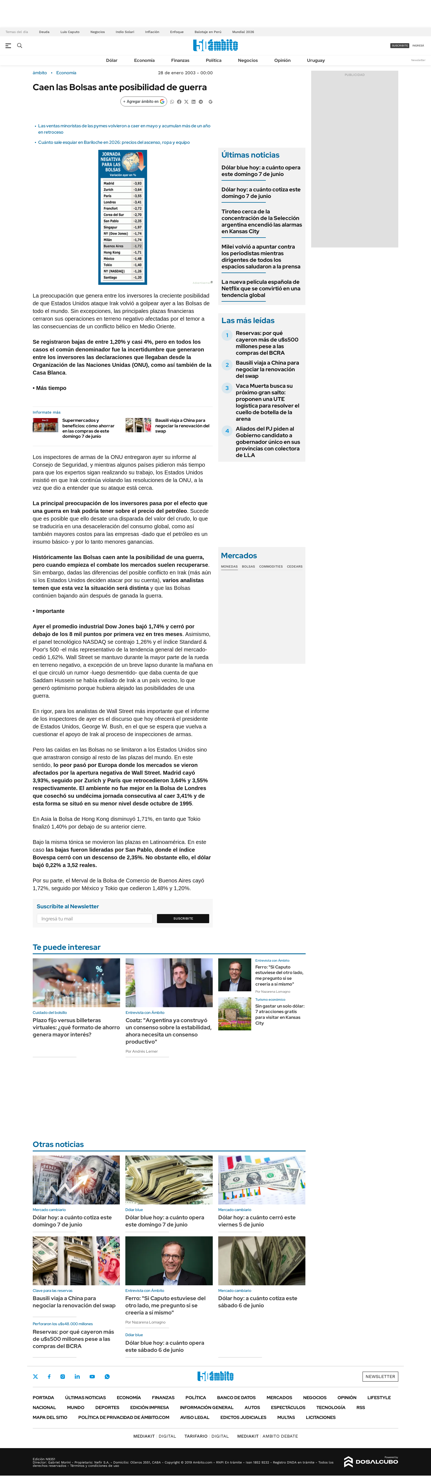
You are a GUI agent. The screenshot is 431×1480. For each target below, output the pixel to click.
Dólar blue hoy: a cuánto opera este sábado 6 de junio (164, 1346)
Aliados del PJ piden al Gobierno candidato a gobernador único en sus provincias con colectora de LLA (268, 442)
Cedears (295, 566)
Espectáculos (288, 1407)
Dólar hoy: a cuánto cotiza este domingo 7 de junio (261, 193)
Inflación (152, 32)
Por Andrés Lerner (142, 1051)
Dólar (112, 60)
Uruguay (316, 60)
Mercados (279, 1398)
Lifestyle (379, 1398)
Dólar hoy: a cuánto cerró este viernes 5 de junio (257, 1221)
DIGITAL (154, 1436)
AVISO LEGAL (194, 1417)
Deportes (107, 1407)
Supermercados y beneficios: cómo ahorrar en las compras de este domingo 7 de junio (88, 428)
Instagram (62, 1376)
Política (214, 60)
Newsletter (418, 60)
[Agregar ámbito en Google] (143, 101)
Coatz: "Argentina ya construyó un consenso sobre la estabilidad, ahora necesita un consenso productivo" (169, 1031)
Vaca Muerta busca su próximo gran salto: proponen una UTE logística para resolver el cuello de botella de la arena (267, 402)
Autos (252, 1407)
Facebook (49, 1376)
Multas (286, 1417)
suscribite (400, 45)
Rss (361, 1407)
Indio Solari (125, 32)
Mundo (75, 1407)
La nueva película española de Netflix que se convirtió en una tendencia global (261, 288)
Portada (43, 1398)
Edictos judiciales (243, 1417)
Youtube (92, 1377)
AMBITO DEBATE (267, 1436)
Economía (144, 60)
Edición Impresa (149, 1407)
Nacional (44, 1407)
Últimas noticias (85, 1398)
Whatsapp (107, 1376)
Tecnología (331, 1407)
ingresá (418, 45)
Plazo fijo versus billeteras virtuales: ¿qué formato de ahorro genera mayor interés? (76, 1027)
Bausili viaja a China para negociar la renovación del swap (182, 425)
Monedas (229, 566)
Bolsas (248, 566)
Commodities (271, 566)
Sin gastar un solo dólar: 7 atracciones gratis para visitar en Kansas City (280, 1014)
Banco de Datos (236, 1398)
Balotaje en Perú (208, 32)
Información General (207, 1407)
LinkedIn (77, 1376)
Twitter (35, 1376)
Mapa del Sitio (50, 1417)
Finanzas (180, 60)
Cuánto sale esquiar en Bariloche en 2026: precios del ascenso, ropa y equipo (114, 142)
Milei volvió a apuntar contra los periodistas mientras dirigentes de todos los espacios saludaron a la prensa (261, 256)
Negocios (97, 32)
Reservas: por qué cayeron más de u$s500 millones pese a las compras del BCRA (267, 342)
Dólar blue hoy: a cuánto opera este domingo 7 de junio (261, 171)
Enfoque (177, 32)
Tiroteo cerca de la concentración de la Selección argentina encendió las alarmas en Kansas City (262, 221)
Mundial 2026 (243, 32)
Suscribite (183, 918)
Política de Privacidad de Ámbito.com (123, 1417)
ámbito (40, 73)
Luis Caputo (69, 32)
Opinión (282, 60)
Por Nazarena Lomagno (272, 991)
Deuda (44, 32)
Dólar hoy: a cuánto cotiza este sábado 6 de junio (257, 1302)
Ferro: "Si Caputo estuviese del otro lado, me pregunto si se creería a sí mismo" (279, 975)
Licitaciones (321, 1417)
